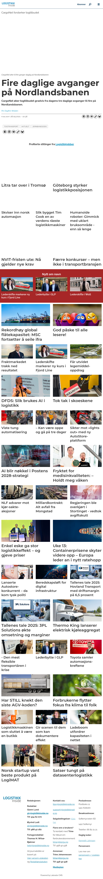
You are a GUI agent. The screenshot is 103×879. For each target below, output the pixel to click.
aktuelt (25, 126)
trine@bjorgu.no (60, 842)
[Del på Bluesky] (99, 116)
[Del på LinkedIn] (88, 116)
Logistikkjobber (65, 144)
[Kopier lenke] (95, 116)
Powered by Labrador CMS (52, 875)
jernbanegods (39, 126)
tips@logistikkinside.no (64, 804)
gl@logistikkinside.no (37, 813)
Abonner (81, 4)
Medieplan (58, 867)
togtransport (11, 126)
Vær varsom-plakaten (37, 858)
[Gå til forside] (8, 4)
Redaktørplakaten (38, 861)
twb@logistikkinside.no (38, 845)
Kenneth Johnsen (87, 840)
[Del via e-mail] (91, 116)
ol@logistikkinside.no (37, 826)
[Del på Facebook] (84, 116)
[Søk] (90, 4)
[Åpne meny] (98, 4)
